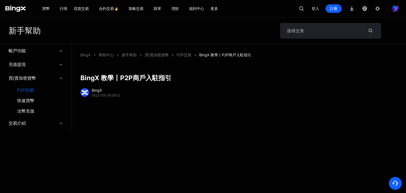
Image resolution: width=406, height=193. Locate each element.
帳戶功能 (36, 50)
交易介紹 (36, 123)
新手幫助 (129, 55)
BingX (85, 55)
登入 (315, 8)
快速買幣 (25, 100)
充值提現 (36, 64)
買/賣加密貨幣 (36, 78)
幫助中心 (106, 55)
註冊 (333, 8)
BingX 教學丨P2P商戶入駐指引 (225, 55)
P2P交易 (25, 90)
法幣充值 (25, 111)
